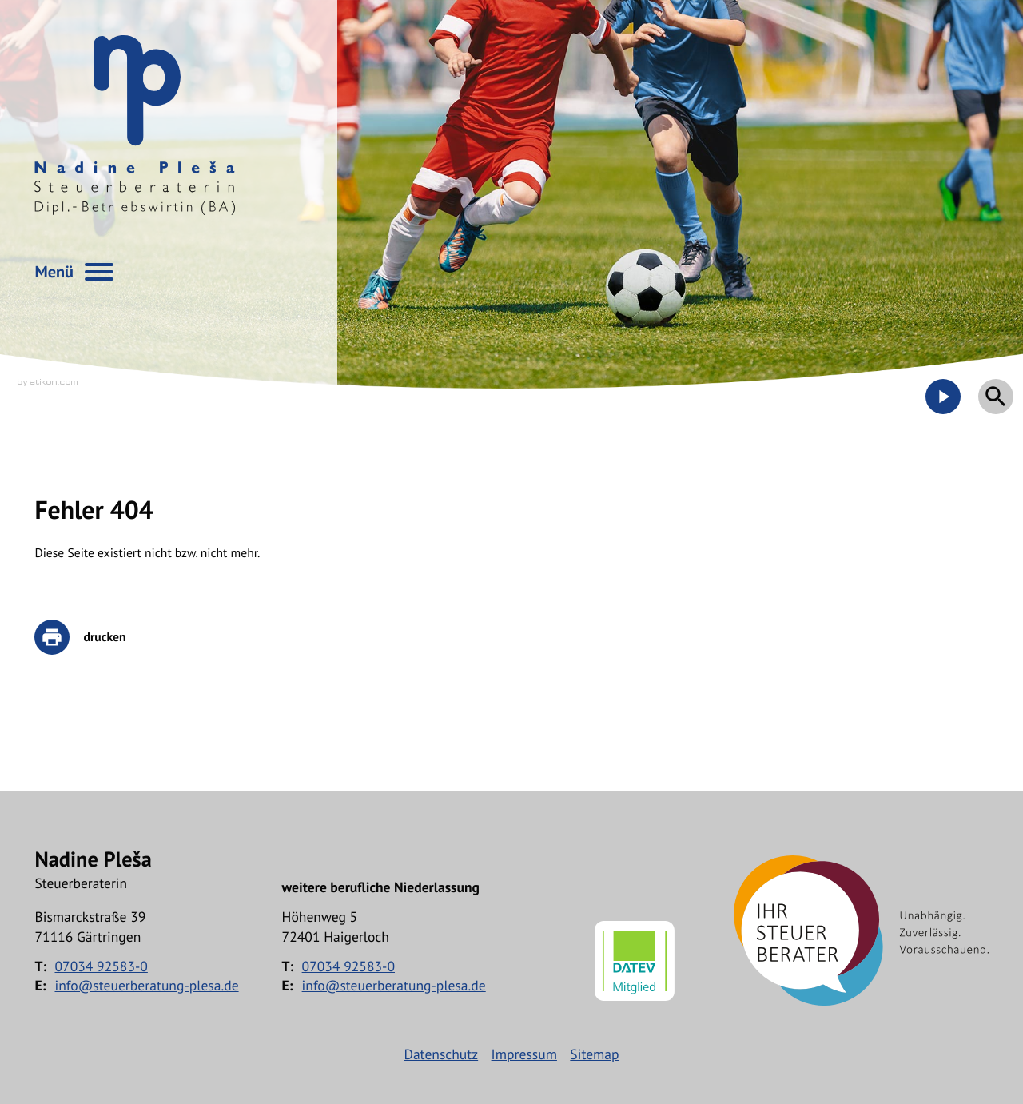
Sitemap (594, 1054)
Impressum (524, 1054)
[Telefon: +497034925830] (100, 967)
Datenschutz (441, 1054)
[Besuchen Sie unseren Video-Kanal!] (943, 396)
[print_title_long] (91, 637)
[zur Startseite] (134, 125)
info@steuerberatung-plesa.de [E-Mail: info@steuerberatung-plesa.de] (146, 985)
